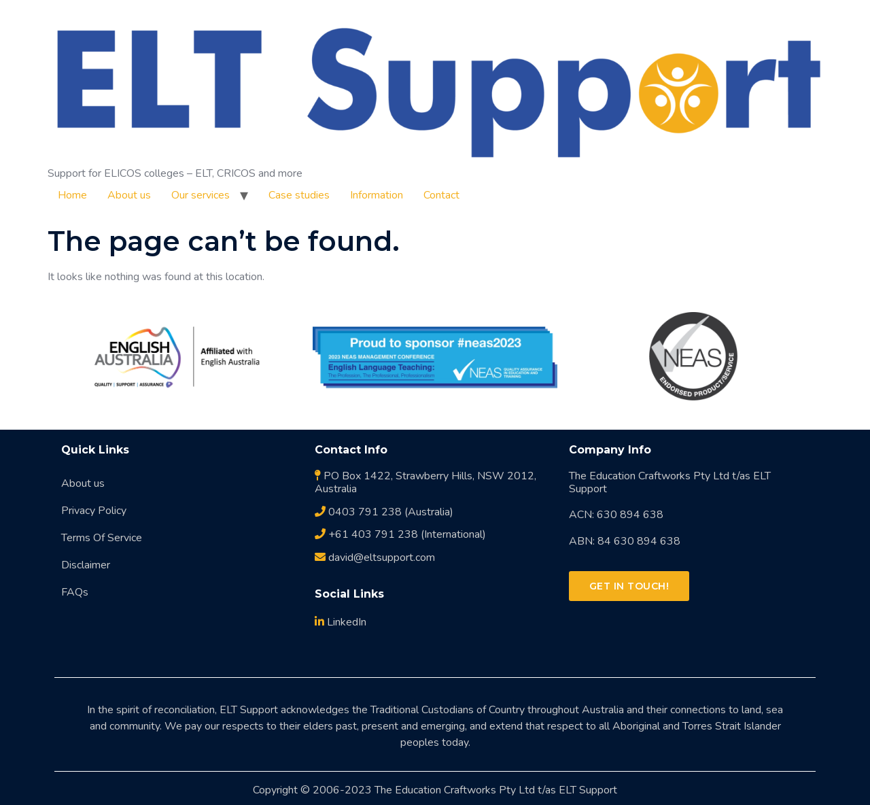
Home (72, 195)
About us (129, 195)
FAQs (74, 592)
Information (376, 195)
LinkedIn (340, 622)
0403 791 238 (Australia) (384, 511)
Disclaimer (85, 565)
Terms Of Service (101, 537)
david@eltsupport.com (375, 557)
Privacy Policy (93, 510)
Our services (200, 195)
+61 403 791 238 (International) (400, 534)
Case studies (299, 195)
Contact (441, 195)
